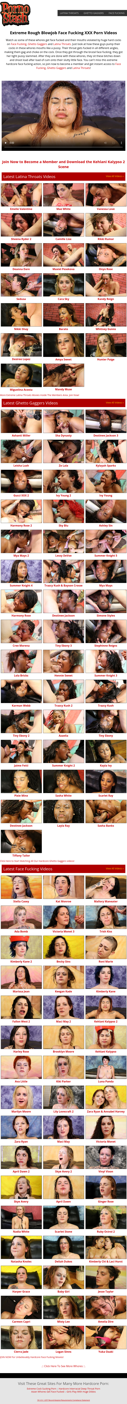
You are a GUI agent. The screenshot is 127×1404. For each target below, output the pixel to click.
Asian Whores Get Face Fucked (47, 1391)
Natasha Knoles (21, 1261)
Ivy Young (105, 495)
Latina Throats (69, 13)
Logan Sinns (63, 1352)
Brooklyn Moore (63, 1051)
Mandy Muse (63, 389)
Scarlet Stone (63, 1231)
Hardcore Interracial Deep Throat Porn (79, 1388)
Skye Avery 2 (63, 1171)
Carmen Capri (21, 1321)
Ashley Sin (105, 525)
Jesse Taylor (106, 1291)
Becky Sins (63, 961)
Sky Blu (63, 525)
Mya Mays (105, 585)
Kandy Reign (106, 299)
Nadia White (21, 1231)
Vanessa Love (106, 209)
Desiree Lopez (21, 359)
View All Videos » (115, 176)
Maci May (63, 1141)
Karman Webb (21, 705)
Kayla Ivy (106, 765)
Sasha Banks (106, 825)
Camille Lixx (63, 239)
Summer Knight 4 (21, 585)
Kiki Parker (63, 1081)
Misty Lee (63, 1321)
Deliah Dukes (63, 1261)
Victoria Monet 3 (63, 931)
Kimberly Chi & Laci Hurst (106, 1261)
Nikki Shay (21, 329)
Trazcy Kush (106, 705)
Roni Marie (106, 961)
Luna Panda (106, 1081)
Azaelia (63, 735)
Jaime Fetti (21, 765)
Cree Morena (21, 645)
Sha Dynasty (63, 435)
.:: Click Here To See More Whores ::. (64, 1366)
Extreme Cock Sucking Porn (41, 1388)
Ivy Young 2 (63, 495)
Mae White (63, 209)
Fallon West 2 (21, 1021)
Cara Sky (63, 299)
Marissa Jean (21, 991)
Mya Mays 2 (21, 555)
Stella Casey (21, 901)
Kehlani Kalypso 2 (105, 1021)
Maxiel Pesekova (64, 269)
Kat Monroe (63, 901)
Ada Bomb (21, 931)
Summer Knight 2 (63, 765)
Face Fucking (117, 13)
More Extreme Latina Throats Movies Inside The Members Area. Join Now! (39, 395)
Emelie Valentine (21, 209)
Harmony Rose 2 (21, 525)
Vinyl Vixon (105, 1171)
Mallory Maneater (106, 901)
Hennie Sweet (63, 675)
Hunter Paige (105, 359)
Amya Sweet (63, 359)
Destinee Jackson (63, 615)
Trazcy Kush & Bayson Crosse (63, 585)
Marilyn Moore (21, 1111)
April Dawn (63, 1201)
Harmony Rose (21, 615)
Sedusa (21, 299)
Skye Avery (21, 1201)
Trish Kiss (106, 931)
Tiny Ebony (106, 735)
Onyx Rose (106, 269)
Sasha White (63, 795)
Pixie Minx (21, 795)
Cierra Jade (21, 1352)
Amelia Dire (105, 1321)
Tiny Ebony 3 (63, 645)
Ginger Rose (106, 1201)
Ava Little (21, 1081)
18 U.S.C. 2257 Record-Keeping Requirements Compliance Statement (63, 1400)
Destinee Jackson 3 (105, 435)
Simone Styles (106, 615)
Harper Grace (21, 1291)
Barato (63, 329)
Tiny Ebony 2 (21, 735)
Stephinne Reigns (105, 645)
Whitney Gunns (106, 329)
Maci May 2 (63, 1021)
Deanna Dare (21, 269)
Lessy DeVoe (63, 555)
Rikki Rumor (106, 239)
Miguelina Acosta (21, 389)
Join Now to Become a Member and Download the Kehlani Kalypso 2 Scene (63, 164)
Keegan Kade (63, 991)
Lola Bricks (21, 675)
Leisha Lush (21, 465)
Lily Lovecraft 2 (63, 1111)
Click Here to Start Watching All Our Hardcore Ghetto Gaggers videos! (37, 861)
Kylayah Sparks (106, 465)
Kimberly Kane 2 (21, 961)
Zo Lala (63, 465)
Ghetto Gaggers (94, 13)
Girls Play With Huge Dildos (81, 1391)
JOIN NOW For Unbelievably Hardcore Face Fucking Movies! (32, 1357)
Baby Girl (63, 1291)
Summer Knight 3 (105, 675)
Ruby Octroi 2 (106, 1231)
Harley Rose (21, 1051)
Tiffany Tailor (21, 855)
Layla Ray (63, 825)
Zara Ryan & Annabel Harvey (106, 1111)
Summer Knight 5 (105, 555)
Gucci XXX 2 (21, 495)
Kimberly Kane (105, 991)
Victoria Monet (106, 1141)
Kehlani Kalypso (105, 1051)
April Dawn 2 (21, 1171)
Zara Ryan (21, 1141)
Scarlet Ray (106, 795)
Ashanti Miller (21, 435)
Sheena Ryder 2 (21, 239)
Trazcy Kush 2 (63, 705)
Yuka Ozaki (105, 1352)
